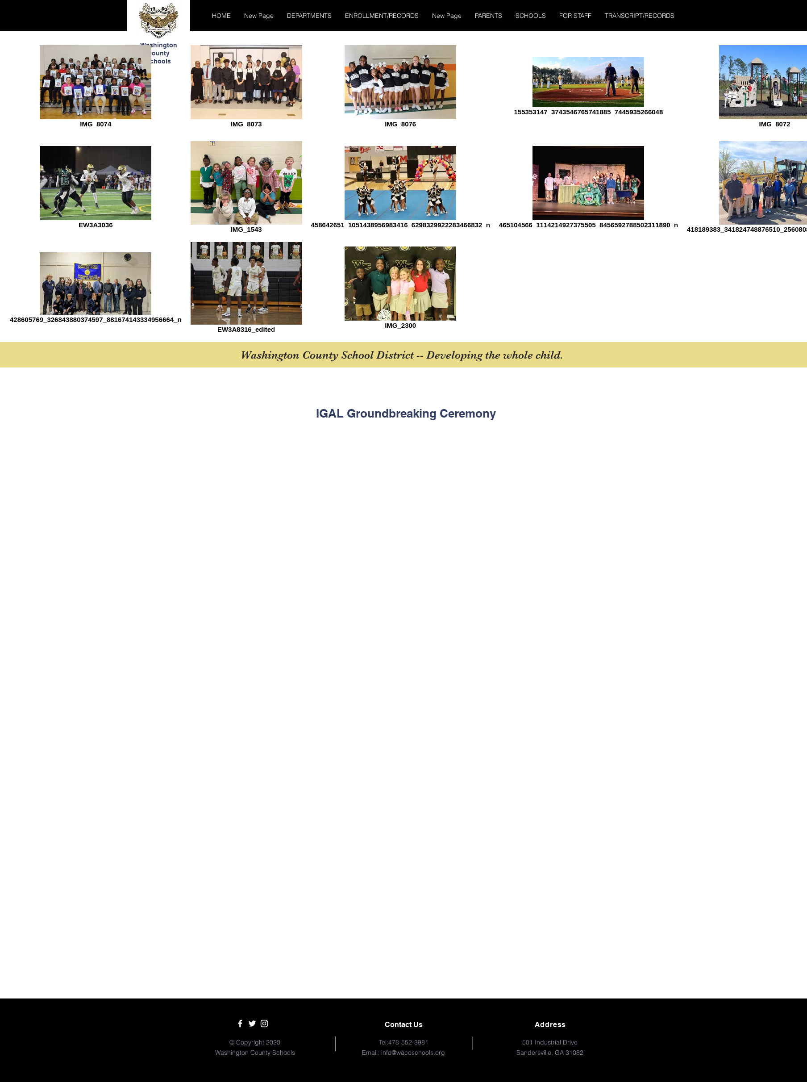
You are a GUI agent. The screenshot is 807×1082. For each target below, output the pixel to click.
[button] (309, 15)
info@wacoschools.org (413, 1053)
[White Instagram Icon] (264, 1023)
